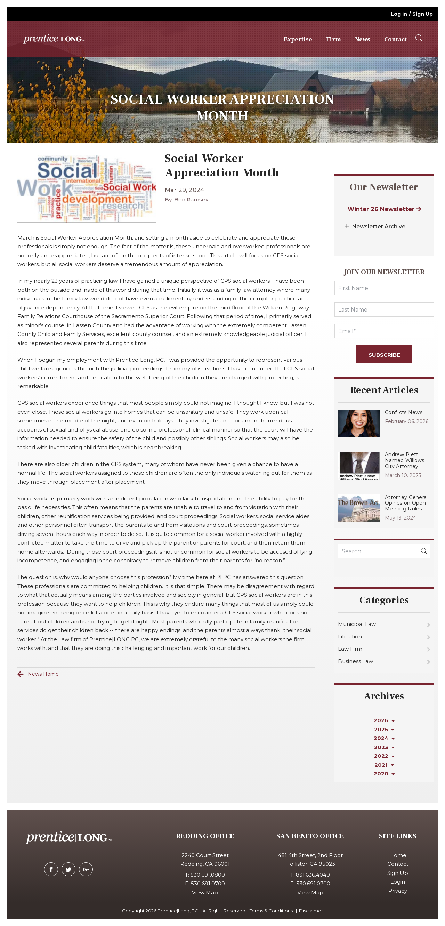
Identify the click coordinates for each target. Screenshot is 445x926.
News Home (43, 674)
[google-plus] (86, 869)
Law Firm (350, 648)
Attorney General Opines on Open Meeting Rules (406, 503)
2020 (384, 773)
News (362, 39)
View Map (205, 892)
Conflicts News (403, 412)
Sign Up (422, 14)
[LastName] (384, 309)
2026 (384, 720)
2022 (384, 755)
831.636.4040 (313, 874)
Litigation (350, 636)
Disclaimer (311, 910)
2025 (384, 729)
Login (397, 881)
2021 (384, 765)
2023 (384, 747)
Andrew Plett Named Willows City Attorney (404, 460)
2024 (384, 738)
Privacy (397, 890)
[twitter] (68, 869)
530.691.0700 (208, 883)
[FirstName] (384, 288)
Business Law (355, 661)
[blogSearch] (424, 551)
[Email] (384, 331)
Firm (333, 39)
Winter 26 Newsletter (384, 209)
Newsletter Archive (378, 226)
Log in (399, 14)
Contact (395, 39)
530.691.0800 (208, 874)
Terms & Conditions (271, 910)
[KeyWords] (384, 551)
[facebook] (51, 869)
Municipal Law (357, 624)
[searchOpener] (418, 38)
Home (397, 855)
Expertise (298, 39)
